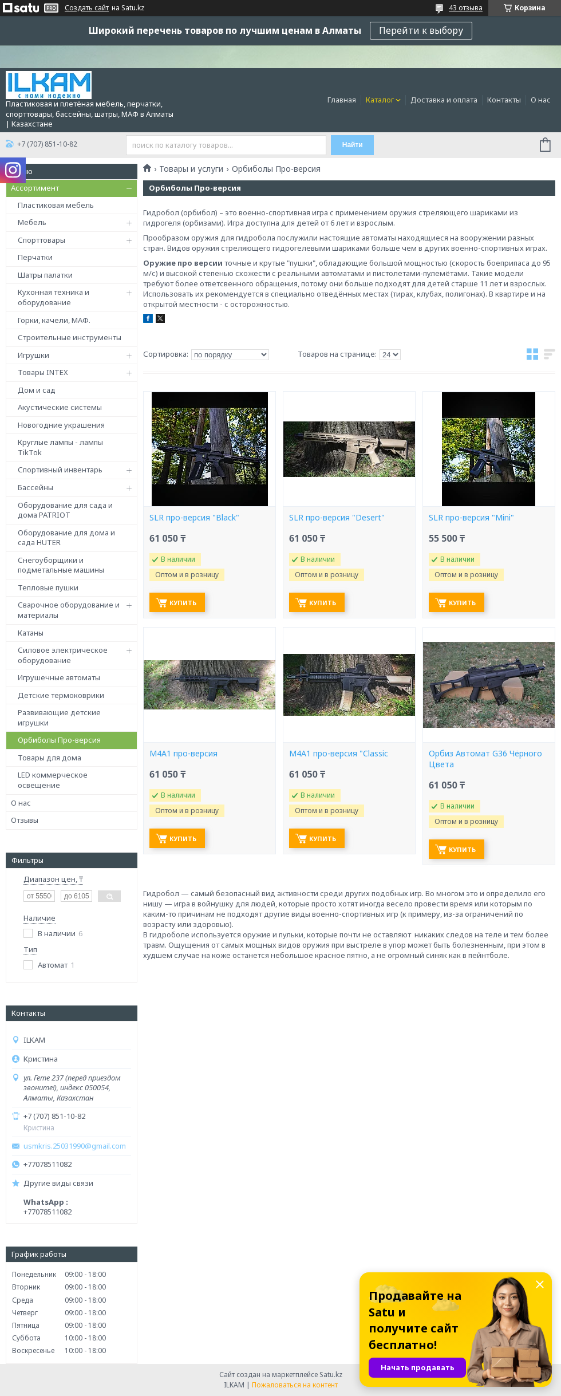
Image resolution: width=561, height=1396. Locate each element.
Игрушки (33, 355)
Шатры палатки (45, 275)
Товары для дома (49, 757)
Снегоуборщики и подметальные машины (61, 565)
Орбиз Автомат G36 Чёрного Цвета (485, 759)
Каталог (380, 99)
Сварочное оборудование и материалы (69, 610)
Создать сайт (87, 8)
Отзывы (24, 820)
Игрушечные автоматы (59, 677)
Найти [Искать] (352, 145)
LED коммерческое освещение (53, 780)
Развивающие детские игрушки (59, 717)
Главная (341, 99)
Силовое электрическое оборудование (63, 655)
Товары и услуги (191, 169)
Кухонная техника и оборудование (53, 297)
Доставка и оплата (443, 99)
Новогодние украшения (61, 425)
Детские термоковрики (61, 695)
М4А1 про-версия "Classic (338, 753)
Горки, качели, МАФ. (54, 320)
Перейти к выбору (421, 30)
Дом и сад (37, 390)
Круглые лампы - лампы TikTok (60, 447)
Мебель (32, 222)
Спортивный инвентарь (60, 469)
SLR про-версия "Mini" (471, 517)
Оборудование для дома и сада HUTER (66, 537)
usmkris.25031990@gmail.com (74, 1146)
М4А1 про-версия (183, 753)
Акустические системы (60, 407)
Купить (182, 602)
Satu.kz (330, 1374)
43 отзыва (466, 8)
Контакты (504, 99)
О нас (541, 99)
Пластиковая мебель (56, 205)
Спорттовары (41, 240)
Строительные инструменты (69, 337)
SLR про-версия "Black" (194, 517)
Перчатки (35, 257)
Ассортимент (35, 188)
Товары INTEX (43, 372)
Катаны (31, 633)
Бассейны (35, 487)
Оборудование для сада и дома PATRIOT (65, 510)
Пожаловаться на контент (295, 1385)
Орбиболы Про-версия (59, 740)
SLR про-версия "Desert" (337, 517)
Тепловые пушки (48, 587)
